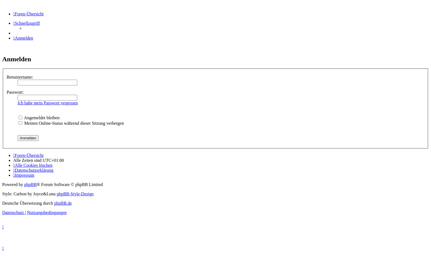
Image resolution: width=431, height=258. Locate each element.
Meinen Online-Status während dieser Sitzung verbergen (71, 123)
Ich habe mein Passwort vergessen (48, 103)
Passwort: (15, 92)
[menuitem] (23, 38)
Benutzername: (20, 77)
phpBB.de (63, 203)
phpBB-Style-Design (75, 194)
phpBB (30, 184)
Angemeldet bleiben (39, 117)
